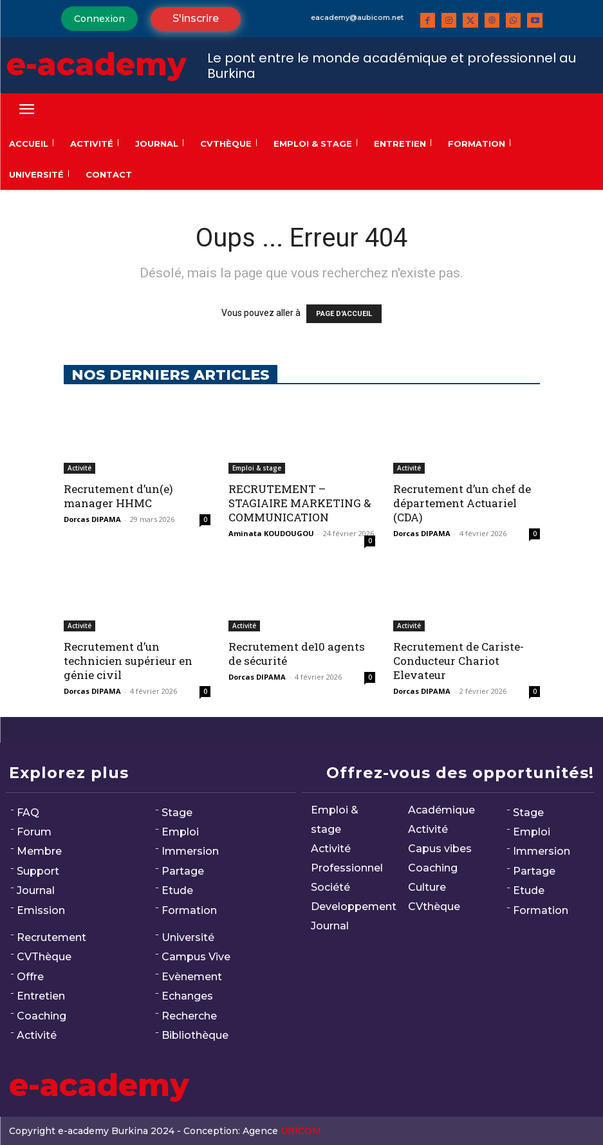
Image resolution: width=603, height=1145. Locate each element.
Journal (36, 890)
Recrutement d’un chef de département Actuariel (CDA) (462, 503)
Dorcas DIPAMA (92, 519)
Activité (79, 467)
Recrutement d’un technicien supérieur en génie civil (128, 660)
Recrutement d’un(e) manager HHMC (118, 495)
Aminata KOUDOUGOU (271, 533)
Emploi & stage (256, 467)
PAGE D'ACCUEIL (344, 314)
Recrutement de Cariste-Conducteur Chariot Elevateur (458, 660)
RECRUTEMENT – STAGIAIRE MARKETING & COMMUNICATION (299, 503)
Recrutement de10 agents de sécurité (296, 653)
